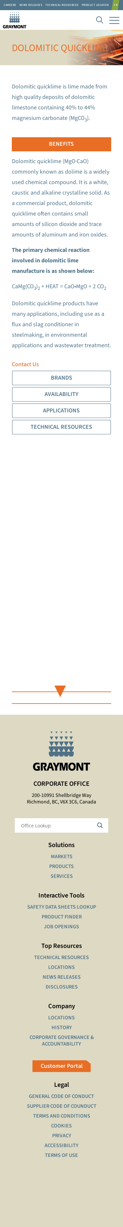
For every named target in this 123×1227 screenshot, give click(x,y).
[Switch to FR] (116, 5)
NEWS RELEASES (62, 977)
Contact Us (25, 364)
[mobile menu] (114, 20)
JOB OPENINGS (61, 926)
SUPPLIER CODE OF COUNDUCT (61, 1106)
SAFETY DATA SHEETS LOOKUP (61, 907)
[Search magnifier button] (101, 825)
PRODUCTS (61, 866)
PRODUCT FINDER (62, 917)
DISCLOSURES (62, 987)
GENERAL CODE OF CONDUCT (61, 1096)
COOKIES (61, 1126)
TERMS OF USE (61, 1155)
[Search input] (57, 825)
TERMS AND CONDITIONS (61, 1116)
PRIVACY (61, 1135)
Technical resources (62, 5)
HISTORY (61, 1027)
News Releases (31, 5)
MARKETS (61, 856)
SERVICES (62, 876)
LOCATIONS (61, 967)
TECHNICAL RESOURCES (61, 957)
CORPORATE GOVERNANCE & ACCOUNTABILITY (62, 1040)
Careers (10, 5)
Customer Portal (62, 1066)
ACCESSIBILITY (61, 1145)
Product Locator (95, 5)
